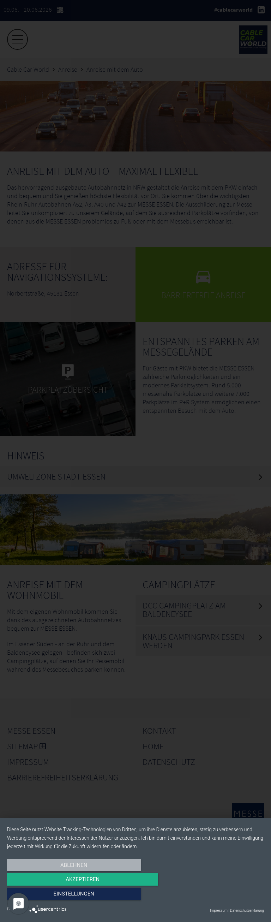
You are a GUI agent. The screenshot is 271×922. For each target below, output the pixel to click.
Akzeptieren (135, 896)
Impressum (219, 910)
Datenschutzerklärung (247, 910)
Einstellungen (225, 896)
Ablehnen (45, 896)
